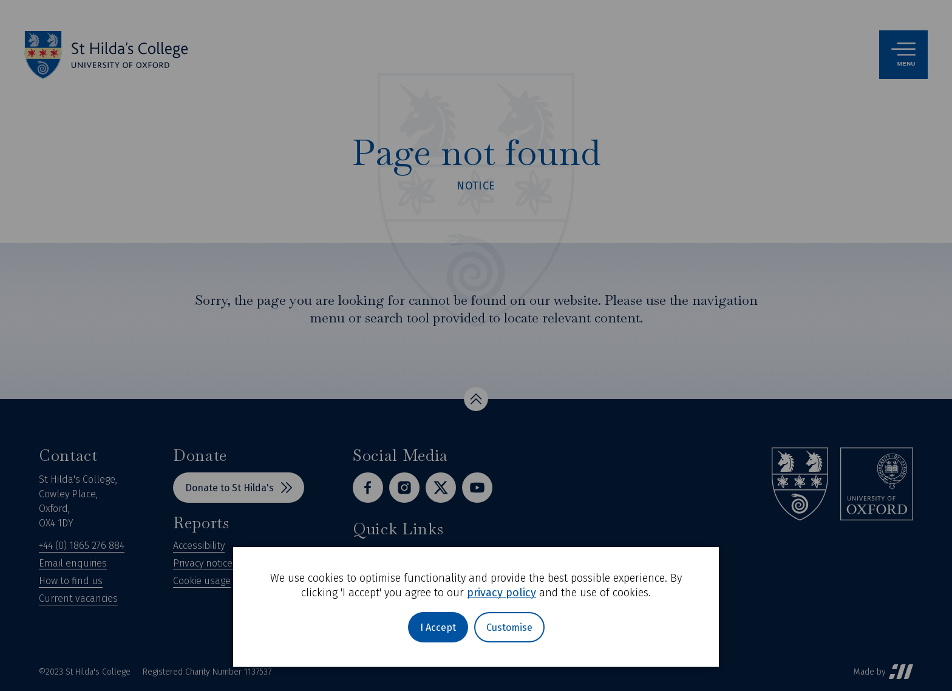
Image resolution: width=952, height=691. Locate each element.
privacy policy (501, 592)
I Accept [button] (438, 627)
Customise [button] (509, 627)
